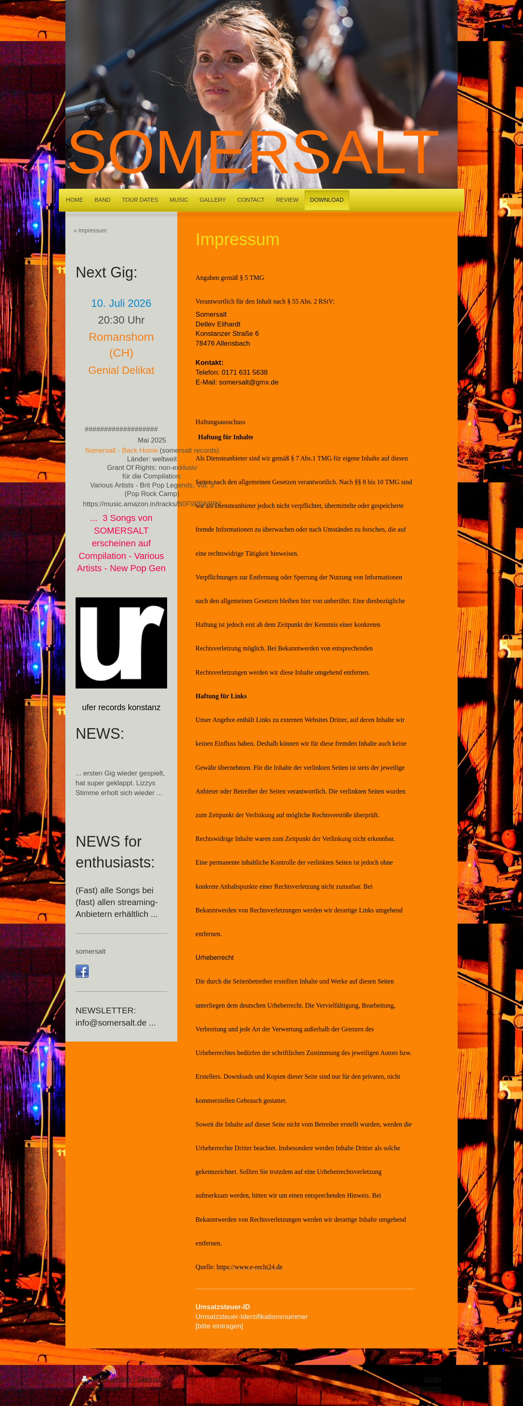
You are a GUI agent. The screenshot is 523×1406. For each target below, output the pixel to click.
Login (433, 1379)
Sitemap (149, 1379)
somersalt (90, 951)
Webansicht (423, 1389)
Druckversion (107, 1379)
